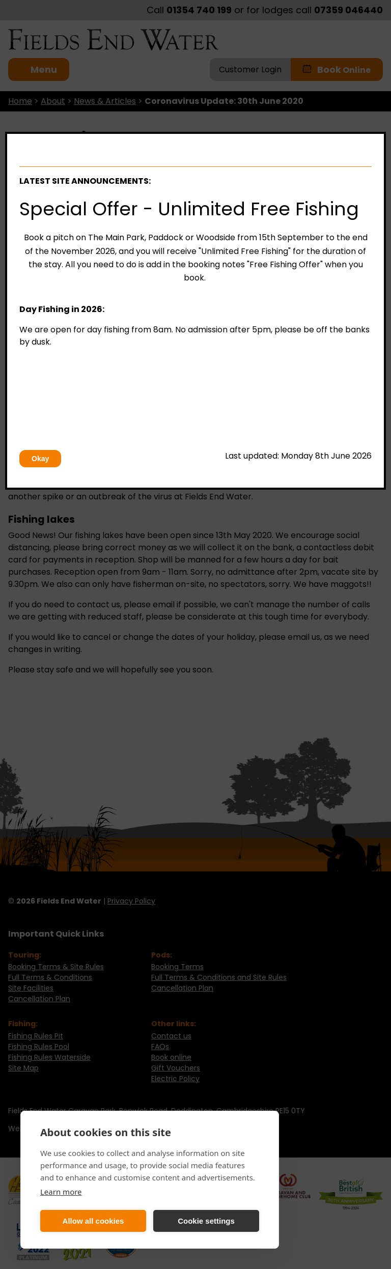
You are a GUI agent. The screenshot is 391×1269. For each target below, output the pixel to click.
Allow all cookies (93, 1221)
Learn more (61, 1192)
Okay (40, 459)
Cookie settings (206, 1221)
